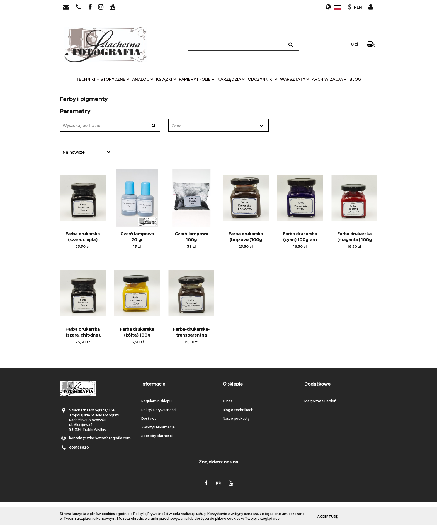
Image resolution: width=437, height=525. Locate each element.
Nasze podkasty (236, 418)
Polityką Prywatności (150, 514)
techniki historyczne (102, 79)
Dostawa (148, 418)
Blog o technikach (238, 410)
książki (166, 79)
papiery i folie (197, 79)
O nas (227, 401)
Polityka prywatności (158, 410)
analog (142, 79)
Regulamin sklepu (156, 401)
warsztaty (294, 79)
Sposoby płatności (157, 436)
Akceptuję (327, 516)
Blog (355, 79)
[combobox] (218, 125)
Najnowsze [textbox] (74, 152)
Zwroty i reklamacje (158, 427)
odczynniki (262, 79)
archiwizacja (329, 79)
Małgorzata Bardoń (320, 401)
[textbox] (213, 125)
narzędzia (231, 79)
